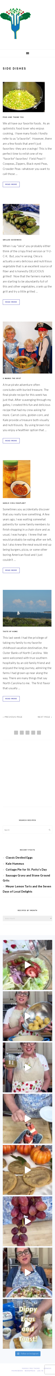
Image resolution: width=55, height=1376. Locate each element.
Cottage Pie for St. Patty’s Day (26, 869)
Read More (11, 184)
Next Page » (45, 717)
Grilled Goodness (12, 240)
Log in (40, 1371)
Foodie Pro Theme (31, 1368)
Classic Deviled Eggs (19, 857)
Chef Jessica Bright (27, 23)
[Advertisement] (27, 776)
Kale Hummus (15, 863)
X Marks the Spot (12, 378)
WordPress (30, 1371)
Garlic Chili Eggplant (14, 503)
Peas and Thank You (13, 117)
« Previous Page (13, 717)
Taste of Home (10, 632)
